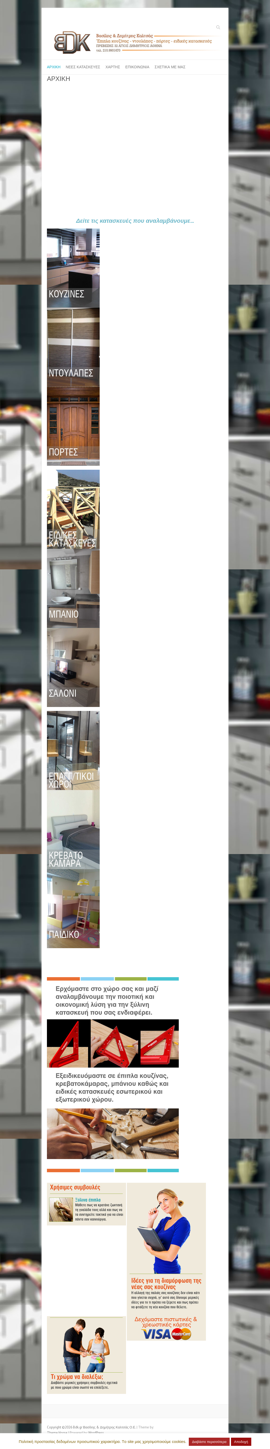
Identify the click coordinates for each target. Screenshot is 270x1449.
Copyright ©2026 (60, 1427)
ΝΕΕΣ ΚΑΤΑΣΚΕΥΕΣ (83, 67)
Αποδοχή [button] (241, 1442)
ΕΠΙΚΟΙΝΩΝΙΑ (137, 67)
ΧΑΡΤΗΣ (112, 67)
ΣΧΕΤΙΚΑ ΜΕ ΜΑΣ (170, 67)
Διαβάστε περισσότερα (209, 1442)
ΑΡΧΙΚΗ (53, 67)
